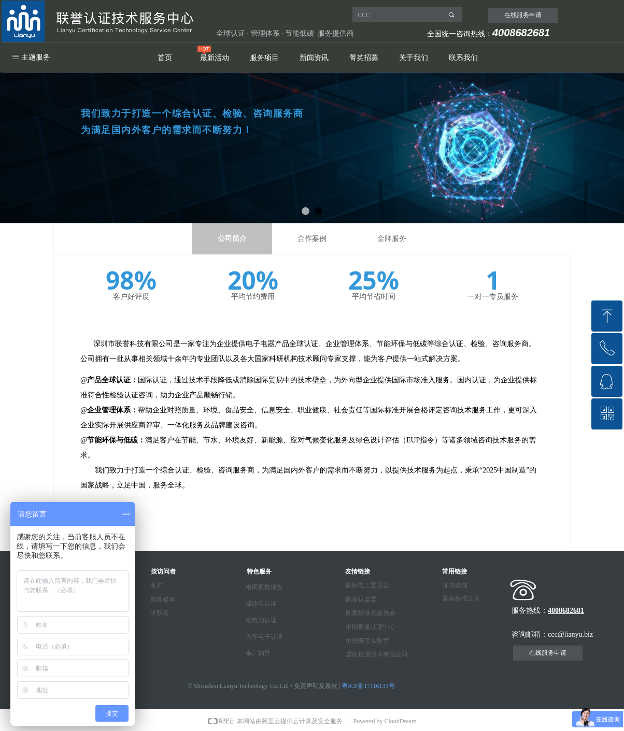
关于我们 (413, 58)
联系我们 (463, 58)
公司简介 (232, 238)
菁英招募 (363, 58)
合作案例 (312, 238)
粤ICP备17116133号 (368, 686)
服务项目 (264, 58)
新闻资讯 (314, 58)
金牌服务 (391, 238)
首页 (165, 58)
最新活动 (214, 58)
